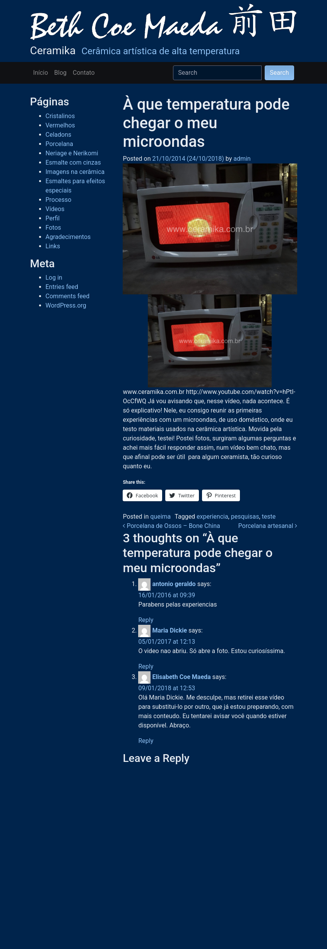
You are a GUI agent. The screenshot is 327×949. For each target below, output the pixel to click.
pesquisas (245, 516)
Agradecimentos (68, 237)
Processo (59, 199)
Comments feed (68, 296)
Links (53, 246)
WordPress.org (66, 305)
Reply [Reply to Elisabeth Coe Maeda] (145, 740)
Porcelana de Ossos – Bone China (171, 526)
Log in (54, 277)
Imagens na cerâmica (75, 171)
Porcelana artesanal (267, 526)
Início (40, 72)
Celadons (59, 134)
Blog (60, 72)
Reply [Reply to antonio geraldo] (145, 620)
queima (160, 516)
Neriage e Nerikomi (72, 153)
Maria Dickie (169, 630)
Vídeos (55, 209)
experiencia (212, 516)
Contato (84, 72)
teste (269, 516)
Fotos (53, 227)
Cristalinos (60, 116)
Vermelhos (60, 125)
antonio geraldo (173, 584)
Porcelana (59, 144)
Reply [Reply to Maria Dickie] (145, 666)
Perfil (53, 218)
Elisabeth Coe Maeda (181, 677)
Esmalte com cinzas (73, 162)
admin (241, 158)
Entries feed (62, 287)
